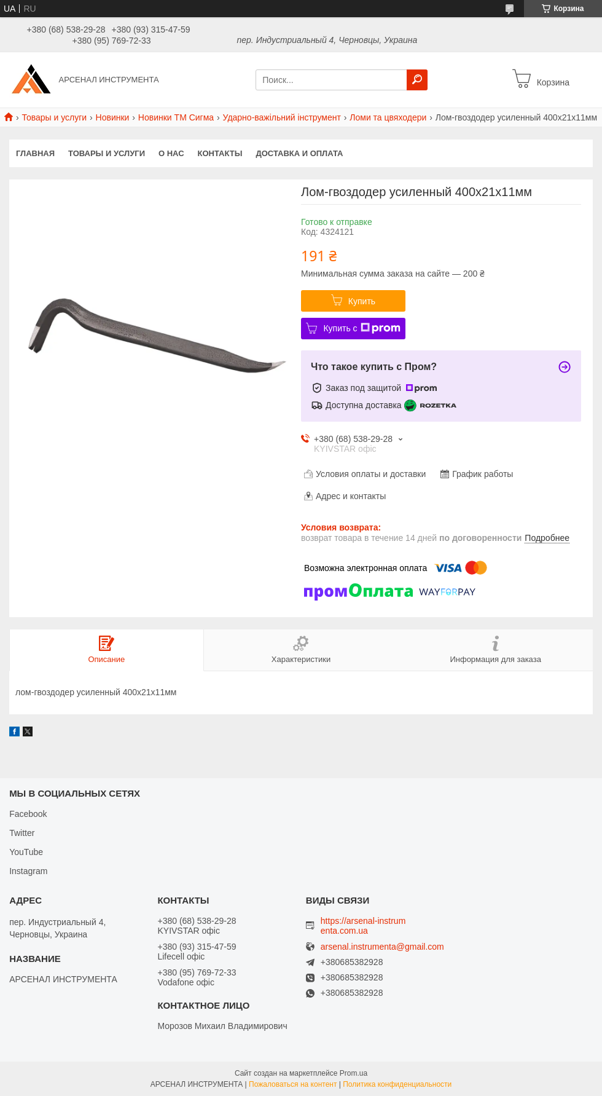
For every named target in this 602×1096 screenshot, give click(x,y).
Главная (35, 153)
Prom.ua (353, 1073)
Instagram (28, 871)
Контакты (220, 153)
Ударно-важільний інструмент (282, 117)
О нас (171, 153)
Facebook (28, 814)
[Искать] (417, 79)
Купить (361, 301)
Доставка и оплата (299, 153)
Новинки (113, 117)
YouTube (26, 852)
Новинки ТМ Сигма (176, 117)
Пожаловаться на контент (293, 1084)
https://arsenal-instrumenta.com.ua (363, 926)
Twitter (21, 833)
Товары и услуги (54, 117)
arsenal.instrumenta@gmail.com (382, 947)
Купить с (361, 328)
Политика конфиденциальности (397, 1084)
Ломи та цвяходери (388, 117)
